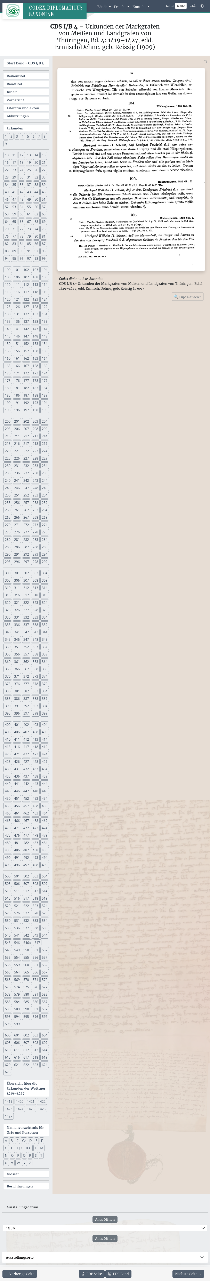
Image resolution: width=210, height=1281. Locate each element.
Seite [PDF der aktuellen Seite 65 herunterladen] (91, 1273)
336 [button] (17, 624)
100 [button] (7, 270)
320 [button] (7, 602)
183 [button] (35, 388)
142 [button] (26, 329)
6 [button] (33, 136)
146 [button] (17, 336)
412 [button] (26, 739)
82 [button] (7, 243)
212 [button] (26, 436)
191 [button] (17, 402)
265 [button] (7, 517)
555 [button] (26, 957)
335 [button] (7, 624)
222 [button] (26, 451)
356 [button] (17, 654)
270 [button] (7, 525)
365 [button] (7, 669)
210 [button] (7, 436)
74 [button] (36, 229)
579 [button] (17, 994)
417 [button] (26, 747)
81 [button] (44, 236)
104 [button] (44, 270)
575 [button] (26, 987)
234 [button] (44, 465)
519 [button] (44, 898)
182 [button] (26, 388)
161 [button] (17, 358)
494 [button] (44, 857)
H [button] (12, 1148)
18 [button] (21, 162)
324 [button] (44, 602)
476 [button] (17, 835)
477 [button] (26, 835)
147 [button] (26, 336)
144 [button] (44, 329)
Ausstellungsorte (20, 1257)
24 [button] (21, 170)
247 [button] (26, 488)
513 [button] (35, 891)
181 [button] (17, 388)
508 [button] (35, 883)
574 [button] (17, 987)
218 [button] (35, 443)
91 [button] (29, 251)
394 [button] (44, 706)
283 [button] (35, 539)
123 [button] (35, 299)
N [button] (6, 1155)
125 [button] (7, 306)
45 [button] (44, 192)
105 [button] (7, 277)
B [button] (12, 1140)
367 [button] (26, 669)
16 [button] (7, 162)
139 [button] (44, 321)
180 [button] (7, 388)
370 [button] (7, 676)
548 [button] (7, 950)
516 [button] (17, 898)
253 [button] (35, 495)
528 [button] (35, 913)
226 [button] (17, 458)
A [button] (6, 1140)
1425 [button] (30, 1109)
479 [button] (44, 835)
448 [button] (35, 791)
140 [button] (7, 329)
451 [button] (17, 798)
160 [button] (7, 358)
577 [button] (44, 987)
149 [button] (44, 336)
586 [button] (35, 1002)
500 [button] (7, 876)
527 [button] (26, 913)
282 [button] (26, 539)
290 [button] (7, 554)
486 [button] (17, 850)
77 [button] (14, 236)
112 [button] (26, 284)
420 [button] (7, 754)
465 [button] (7, 820)
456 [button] (17, 806)
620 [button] (7, 1065)
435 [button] (7, 776)
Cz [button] (24, 1140)
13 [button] (29, 155)
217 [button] (26, 443)
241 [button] (17, 480)
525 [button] (7, 913)
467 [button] (26, 820)
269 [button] (44, 517)
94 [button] (7, 258)
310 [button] (7, 588)
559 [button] (17, 965)
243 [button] (35, 480)
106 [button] (17, 277)
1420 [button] (19, 1101)
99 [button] (44, 258)
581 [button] (35, 994)
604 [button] (44, 1035)
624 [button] (44, 1065)
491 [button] (17, 857)
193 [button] (35, 402)
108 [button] (35, 277)
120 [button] (7, 299)
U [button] (6, 1163)
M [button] (41, 1148)
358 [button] (35, 654)
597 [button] (44, 1016)
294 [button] (44, 554)
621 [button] (17, 1065)
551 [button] (35, 950)
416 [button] (17, 747)
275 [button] (7, 532)
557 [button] (44, 957)
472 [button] (26, 828)
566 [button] (35, 972)
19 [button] (29, 162)
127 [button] (26, 306)
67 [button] (29, 221)
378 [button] (35, 684)
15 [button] (44, 155)
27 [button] (44, 170)
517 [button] (26, 898)
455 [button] (7, 806)
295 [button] (7, 561)
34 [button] (7, 184)
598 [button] (7, 1024)
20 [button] (36, 162)
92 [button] (36, 251)
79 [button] (29, 236)
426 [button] (17, 761)
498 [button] (35, 865)
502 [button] (26, 876)
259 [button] (44, 502)
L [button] (36, 1148)
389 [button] (44, 698)
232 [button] (26, 465)
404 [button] (44, 724)
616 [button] (17, 1057)
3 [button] (17, 136)
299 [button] (44, 561)
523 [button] (35, 906)
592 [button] (44, 1009)
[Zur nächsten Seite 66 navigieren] (188, 1274)
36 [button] (21, 184)
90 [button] (21, 251)
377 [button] (26, 684)
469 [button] (44, 820)
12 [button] (21, 155)
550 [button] (26, 950)
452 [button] (26, 798)
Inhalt (12, 92)
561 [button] (35, 965)
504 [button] (44, 876)
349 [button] (44, 639)
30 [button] (21, 177)
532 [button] (26, 920)
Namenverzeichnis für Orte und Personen (25, 1130)
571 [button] (35, 979)
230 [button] (7, 465)
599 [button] (17, 1024)
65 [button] (14, 221)
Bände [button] (102, 7)
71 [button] (14, 229)
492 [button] (26, 857)
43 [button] (29, 192)
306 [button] (17, 580)
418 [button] (35, 747)
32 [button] (36, 177)
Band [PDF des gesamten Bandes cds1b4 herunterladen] (118, 1273)
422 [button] (26, 754)
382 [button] (26, 691)
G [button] (6, 1148)
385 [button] (7, 698)
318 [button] (35, 595)
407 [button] (26, 732)
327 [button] (26, 610)
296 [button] (17, 561)
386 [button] (17, 698)
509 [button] (44, 883)
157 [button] (26, 351)
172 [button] (26, 373)
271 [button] (17, 525)
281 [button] (17, 539)
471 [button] (17, 828)
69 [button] (44, 221)
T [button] (41, 1155)
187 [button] (26, 395)
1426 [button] (42, 1109)
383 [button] (35, 691)
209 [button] (44, 429)
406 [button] (17, 732)
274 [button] (44, 525)
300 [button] (7, 573)
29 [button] (14, 177)
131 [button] (17, 314)
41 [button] (14, 192)
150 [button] (7, 343)
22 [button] (7, 170)
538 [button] (35, 928)
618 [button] (35, 1057)
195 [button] (7, 410)
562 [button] (44, 965)
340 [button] (7, 632)
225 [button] (7, 458)
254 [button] (44, 495)
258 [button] (35, 502)
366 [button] (17, 669)
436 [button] (17, 776)
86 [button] (36, 243)
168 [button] (35, 366)
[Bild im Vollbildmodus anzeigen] (205, 62)
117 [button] (26, 292)
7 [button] (39, 136)
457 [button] (26, 806)
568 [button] (7, 979)
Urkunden (15, 128)
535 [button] (7, 928)
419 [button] (44, 747)
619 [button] (44, 1057)
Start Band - (25, 63)
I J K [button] (20, 1148)
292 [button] (26, 554)
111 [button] (17, 284)
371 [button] (17, 676)
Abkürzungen (18, 116)
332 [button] (26, 617)
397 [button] (26, 713)
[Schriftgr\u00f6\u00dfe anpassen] (192, 6)
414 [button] (44, 739)
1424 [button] (19, 1109)
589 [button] (17, 1009)
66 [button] (21, 221)
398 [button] (35, 713)
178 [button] (35, 380)
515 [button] (7, 898)
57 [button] (44, 207)
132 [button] (26, 314)
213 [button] (35, 436)
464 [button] (44, 813)
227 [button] (26, 458)
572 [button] (44, 979)
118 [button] (35, 292)
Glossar (13, 1174)
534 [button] (44, 920)
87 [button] (44, 243)
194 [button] (44, 402)
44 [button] (36, 192)
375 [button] (7, 684)
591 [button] (35, 1009)
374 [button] (44, 676)
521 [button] (17, 906)
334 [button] (44, 617)
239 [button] (44, 473)
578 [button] (7, 994)
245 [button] (7, 488)
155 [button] (7, 351)
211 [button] (17, 436)
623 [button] (35, 1065)
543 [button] (35, 935)
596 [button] (35, 1016)
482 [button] (26, 843)
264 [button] (44, 510)
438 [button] (35, 776)
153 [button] (35, 343)
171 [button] (17, 373)
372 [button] (26, 676)
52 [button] (7, 207)
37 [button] (29, 184)
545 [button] (7, 942)
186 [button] (17, 395)
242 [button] (26, 480)
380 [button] (7, 691)
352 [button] (26, 647)
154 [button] (44, 343)
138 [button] (35, 321)
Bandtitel (14, 84)
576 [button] (35, 987)
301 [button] (17, 573)
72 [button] (21, 229)
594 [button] (17, 1016)
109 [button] (44, 277)
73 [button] (29, 229)
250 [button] (7, 495)
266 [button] (17, 517)
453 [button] (35, 798)
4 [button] (22, 136)
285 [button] (7, 547)
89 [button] (14, 251)
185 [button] (7, 395)
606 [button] (17, 1042)
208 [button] (35, 429)
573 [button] (7, 987)
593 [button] (7, 1016)
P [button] (18, 1155)
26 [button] (36, 170)
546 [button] (17, 942)
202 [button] (26, 421)
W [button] (18, 1163)
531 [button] (17, 920)
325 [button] (7, 610)
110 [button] (7, 284)
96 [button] (21, 258)
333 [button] (35, 617)
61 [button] (29, 214)
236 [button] (17, 473)
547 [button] (37, 942)
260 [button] (7, 510)
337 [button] (26, 624)
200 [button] (7, 421)
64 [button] (7, 221)
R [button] (30, 1155)
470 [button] (7, 828)
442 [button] (26, 783)
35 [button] (14, 184)
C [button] (17, 1140)
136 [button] (17, 321)
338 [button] (35, 624)
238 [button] (35, 473)
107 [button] (26, 277)
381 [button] (17, 691)
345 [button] (7, 639)
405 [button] (7, 732)
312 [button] (26, 588)
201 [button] (17, 421)
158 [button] (35, 351)
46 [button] (7, 199)
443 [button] (35, 783)
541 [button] (17, 935)
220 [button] (7, 451)
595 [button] (26, 1016)
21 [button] (44, 162)
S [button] (36, 1155)
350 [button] (7, 647)
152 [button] (26, 343)
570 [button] (26, 979)
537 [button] (26, 928)
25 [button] (29, 170)
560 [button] (26, 965)
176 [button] (17, 380)
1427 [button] (8, 1116)
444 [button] (44, 783)
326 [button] (17, 610)
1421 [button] (30, 1101)
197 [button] (26, 410)
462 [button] (26, 813)
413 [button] (35, 739)
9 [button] (6, 144)
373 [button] (35, 676)
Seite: (170, 6)
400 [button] (7, 724)
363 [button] (35, 661)
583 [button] (7, 1002)
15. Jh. (11, 1228)
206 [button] (17, 429)
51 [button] (44, 199)
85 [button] (29, 243)
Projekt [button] (120, 7)
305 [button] (7, 580)
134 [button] (44, 314)
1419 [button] (8, 1101)
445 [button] (7, 791)
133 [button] (35, 314)
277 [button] (26, 532)
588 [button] (7, 1009)
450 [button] (7, 798)
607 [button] (26, 1042)
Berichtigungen (20, 1186)
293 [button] (35, 554)
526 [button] (17, 913)
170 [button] (7, 373)
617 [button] (26, 1057)
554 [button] (17, 957)
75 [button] (44, 229)
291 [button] (17, 554)
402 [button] (26, 724)
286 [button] (17, 547)
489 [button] (44, 850)
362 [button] (26, 661)
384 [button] (44, 691)
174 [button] (44, 373)
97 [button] (29, 258)
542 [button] (26, 935)
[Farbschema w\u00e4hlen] (202, 6)
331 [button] (17, 617)
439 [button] (44, 776)
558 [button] (7, 965)
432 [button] (26, 769)
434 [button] (44, 769)
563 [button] (7, 972)
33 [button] (44, 177)
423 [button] (35, 754)
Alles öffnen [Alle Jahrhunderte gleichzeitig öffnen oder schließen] (105, 1219)
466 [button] (17, 820)
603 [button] (35, 1035)
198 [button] (35, 410)
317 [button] (26, 595)
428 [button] (35, 761)
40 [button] (7, 192)
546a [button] (27, 942)
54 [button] (21, 207)
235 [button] (7, 473)
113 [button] (35, 284)
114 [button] (44, 284)
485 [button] (7, 850)
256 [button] (17, 502)
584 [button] (17, 1002)
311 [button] (17, 588)
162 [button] (26, 358)
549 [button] (17, 950)
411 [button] (17, 739)
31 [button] (29, 177)
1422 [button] (42, 1101)
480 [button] (7, 843)
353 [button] (35, 647)
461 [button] (17, 813)
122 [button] (26, 299)
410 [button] (7, 739)
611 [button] (17, 1050)
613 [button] (35, 1050)
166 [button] (17, 366)
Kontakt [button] (139, 7)
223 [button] (35, 451)
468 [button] (35, 820)
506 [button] (17, 883)
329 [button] (44, 610)
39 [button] (44, 184)
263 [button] (35, 510)
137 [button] (26, 321)
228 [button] (35, 458)
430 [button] (7, 769)
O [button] (12, 1155)
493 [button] (35, 857)
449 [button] (44, 791)
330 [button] (7, 617)
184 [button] (44, 388)
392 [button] (26, 706)
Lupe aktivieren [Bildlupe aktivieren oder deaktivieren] (187, 296)
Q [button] (24, 1155)
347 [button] (26, 639)
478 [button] (35, 835)
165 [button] (7, 366)
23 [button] (14, 170)
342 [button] (26, 632)
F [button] (42, 1140)
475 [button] (7, 835)
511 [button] (17, 891)
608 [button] (35, 1042)
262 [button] (26, 510)
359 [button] (44, 654)
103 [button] (35, 270)
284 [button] (44, 539)
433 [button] (35, 769)
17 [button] (14, 162)
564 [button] (17, 972)
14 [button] (36, 155)
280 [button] (7, 539)
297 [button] (26, 561)
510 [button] (7, 891)
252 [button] (26, 495)
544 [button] (44, 935)
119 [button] (44, 292)
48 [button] (21, 199)
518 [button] (35, 898)
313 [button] (35, 588)
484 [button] (44, 843)
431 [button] (17, 769)
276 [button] (17, 532)
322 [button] (26, 602)
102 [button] (26, 270)
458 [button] (35, 806)
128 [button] (35, 306)
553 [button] (7, 957)
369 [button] (44, 669)
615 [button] (7, 1057)
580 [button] (26, 994)
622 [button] (26, 1065)
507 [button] (26, 883)
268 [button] (35, 517)
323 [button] (35, 602)
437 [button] (26, 776)
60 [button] (21, 214)
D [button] (30, 1140)
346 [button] (17, 639)
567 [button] (44, 972)
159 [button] (44, 351)
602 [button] (26, 1035)
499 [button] (44, 865)
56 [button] (36, 207)
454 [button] (44, 798)
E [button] (36, 1140)
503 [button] (35, 876)
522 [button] (26, 906)
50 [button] (36, 199)
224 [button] (44, 451)
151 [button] (17, 343)
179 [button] (44, 380)
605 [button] (7, 1042)
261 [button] (17, 510)
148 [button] (35, 336)
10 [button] (7, 155)
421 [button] (17, 754)
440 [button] (7, 783)
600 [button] (7, 1035)
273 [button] (35, 525)
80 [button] (36, 236)
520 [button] (7, 906)
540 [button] (7, 935)
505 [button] (7, 883)
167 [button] (26, 366)
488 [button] (35, 850)
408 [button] (35, 732)
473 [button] (35, 828)
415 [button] (7, 747)
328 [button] (35, 610)
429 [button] (44, 761)
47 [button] (14, 199)
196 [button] (17, 410)
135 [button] (7, 321)
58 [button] (7, 214)
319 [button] (44, 595)
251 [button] (17, 495)
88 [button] (7, 251)
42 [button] (21, 192)
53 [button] (14, 207)
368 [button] (35, 669)
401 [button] (17, 724)
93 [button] (44, 251)
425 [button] (7, 761)
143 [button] (35, 329)
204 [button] (44, 421)
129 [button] (44, 306)
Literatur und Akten (23, 108)
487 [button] (26, 850)
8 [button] (45, 136)
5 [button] (28, 136)
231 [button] (17, 465)
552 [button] (44, 950)
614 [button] (44, 1050)
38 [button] (36, 184)
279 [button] (44, 532)
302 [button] (26, 573)
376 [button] (17, 684)
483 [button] (35, 843)
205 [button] (7, 429)
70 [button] (7, 229)
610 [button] (7, 1050)
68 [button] (36, 221)
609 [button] (44, 1042)
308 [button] (35, 580)
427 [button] (26, 761)
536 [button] (17, 928)
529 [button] (44, 913)
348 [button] (35, 639)
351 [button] (17, 647)
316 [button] (17, 595)
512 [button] (26, 891)
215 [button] (7, 443)
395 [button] (7, 713)
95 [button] (14, 258)
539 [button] (44, 928)
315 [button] (7, 595)
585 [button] (26, 1002)
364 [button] (44, 661)
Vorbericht (15, 100)
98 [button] (36, 258)
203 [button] (35, 421)
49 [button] (29, 199)
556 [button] (35, 957)
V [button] (12, 1163)
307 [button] (26, 580)
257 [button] (26, 502)
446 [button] (17, 791)
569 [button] (17, 979)
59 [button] (14, 214)
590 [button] (26, 1009)
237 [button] (26, 473)
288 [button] (35, 547)
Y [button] (24, 1163)
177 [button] (26, 380)
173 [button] (35, 373)
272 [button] (26, 525)
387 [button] (26, 698)
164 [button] (44, 358)
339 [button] (44, 624)
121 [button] (17, 299)
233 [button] (35, 465)
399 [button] (44, 713)
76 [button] (7, 236)
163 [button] (35, 358)
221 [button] (17, 451)
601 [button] (17, 1035)
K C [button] (28, 1148)
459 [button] (44, 806)
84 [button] (21, 243)
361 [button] (17, 661)
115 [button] (7, 292)
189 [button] (44, 395)
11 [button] (14, 155)
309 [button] (44, 580)
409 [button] (44, 732)
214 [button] (44, 436)
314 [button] (44, 588)
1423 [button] (8, 1109)
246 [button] (17, 488)
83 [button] (14, 243)
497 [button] (26, 865)
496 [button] (17, 865)
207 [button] (26, 429)
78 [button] (21, 236)
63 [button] (44, 214)
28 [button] (7, 177)
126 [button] (17, 306)
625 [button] (7, 1072)
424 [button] (44, 754)
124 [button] (44, 299)
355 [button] (7, 654)
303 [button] (35, 573)
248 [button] (35, 488)
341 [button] (17, 632)
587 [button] (44, 1002)
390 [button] (7, 706)
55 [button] (29, 207)
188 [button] (35, 395)
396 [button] (17, 713)
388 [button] (35, 698)
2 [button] (11, 136)
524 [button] (44, 906)
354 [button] (44, 647)
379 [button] (44, 684)
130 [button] (7, 314)
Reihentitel (16, 76)
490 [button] (7, 857)
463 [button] (35, 813)
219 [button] (44, 443)
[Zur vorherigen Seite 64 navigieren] (19, 1274)
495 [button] (7, 865)
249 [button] (44, 488)
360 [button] (7, 661)
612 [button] (26, 1050)
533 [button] (35, 920)
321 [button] (17, 602)
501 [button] (17, 876)
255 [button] (7, 502)
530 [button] (7, 920)
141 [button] (17, 329)
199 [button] (44, 410)
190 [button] (7, 402)
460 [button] (7, 813)
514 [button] (44, 891)
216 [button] (17, 443)
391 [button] (17, 706)
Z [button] (30, 1163)
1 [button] (6, 136)
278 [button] (35, 532)
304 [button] (44, 573)
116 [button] (17, 292)
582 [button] (44, 994)
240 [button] (7, 480)
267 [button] (26, 517)
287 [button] (26, 547)
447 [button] (26, 791)
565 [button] (26, 972)
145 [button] (7, 336)
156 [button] (17, 351)
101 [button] (17, 270)
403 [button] (35, 724)
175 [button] (7, 380)
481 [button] (17, 843)
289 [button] (44, 547)
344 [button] (44, 632)
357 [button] (26, 654)
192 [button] (26, 402)
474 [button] (44, 828)
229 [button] (44, 458)
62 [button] (36, 214)
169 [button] (44, 366)
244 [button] (44, 480)
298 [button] (35, 561)
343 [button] (35, 632)
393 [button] (35, 706)
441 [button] (17, 783)
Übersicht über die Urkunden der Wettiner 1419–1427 (26, 1088)
